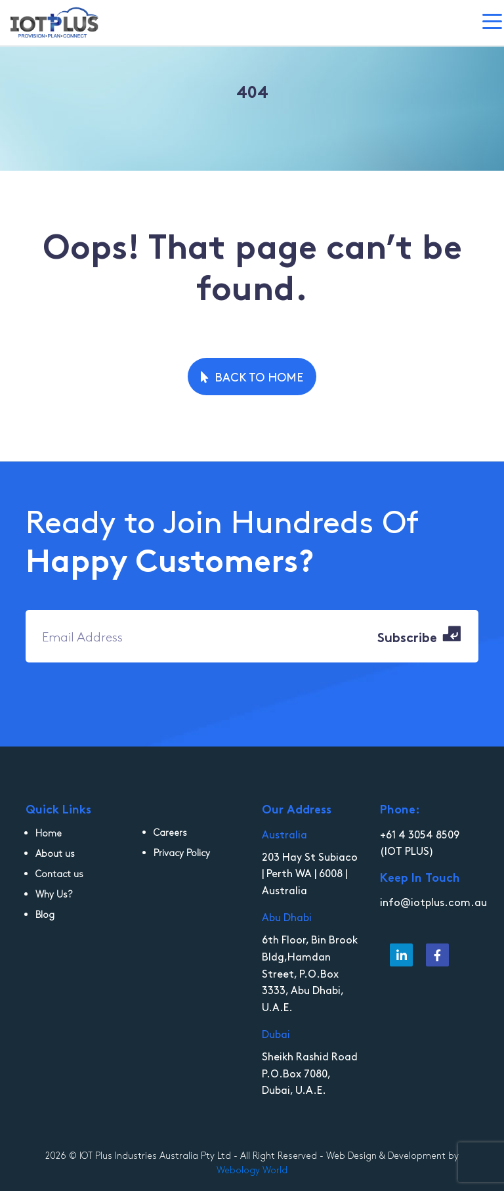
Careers (170, 832)
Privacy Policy (182, 852)
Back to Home (252, 376)
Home (48, 833)
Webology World (252, 1169)
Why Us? (53, 894)
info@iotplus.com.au (433, 901)
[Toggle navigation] (493, 23)
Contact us (59, 873)
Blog (44, 914)
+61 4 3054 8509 (419, 834)
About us (55, 853)
